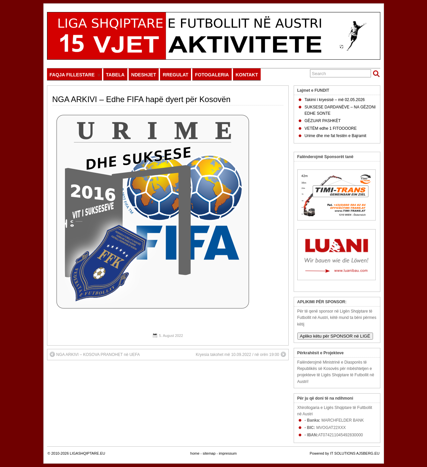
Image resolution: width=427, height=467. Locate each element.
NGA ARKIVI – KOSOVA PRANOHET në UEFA (95, 354)
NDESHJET (143, 74)
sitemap (209, 453)
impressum (228, 453)
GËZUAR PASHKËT (323, 120)
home (195, 453)
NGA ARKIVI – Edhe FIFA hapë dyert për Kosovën (141, 99)
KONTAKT (247, 74)
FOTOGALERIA (212, 74)
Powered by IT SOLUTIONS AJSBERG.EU (344, 453)
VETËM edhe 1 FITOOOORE (331, 128)
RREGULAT (175, 74)
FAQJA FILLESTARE (75, 76)
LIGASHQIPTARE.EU (87, 453)
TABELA (115, 74)
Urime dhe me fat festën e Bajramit (335, 135)
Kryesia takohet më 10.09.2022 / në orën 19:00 (241, 354)
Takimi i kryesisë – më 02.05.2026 (335, 99)
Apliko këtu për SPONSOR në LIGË (335, 336)
